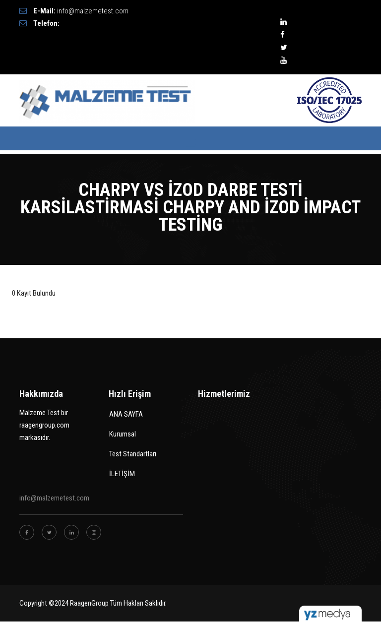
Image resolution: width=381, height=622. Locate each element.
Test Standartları (132, 453)
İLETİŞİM (122, 473)
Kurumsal (122, 434)
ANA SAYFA (126, 414)
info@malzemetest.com (92, 10)
